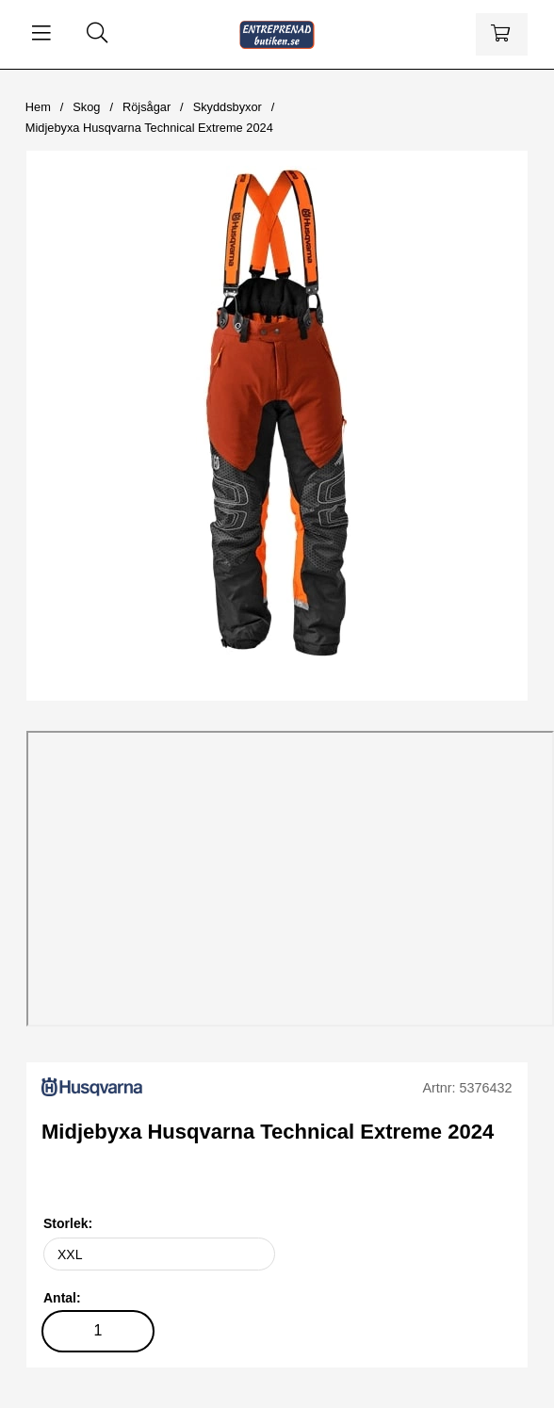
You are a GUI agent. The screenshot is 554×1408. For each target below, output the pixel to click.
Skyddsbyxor (227, 107)
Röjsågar (146, 107)
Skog (86, 107)
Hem (38, 107)
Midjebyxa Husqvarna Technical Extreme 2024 (149, 128)
